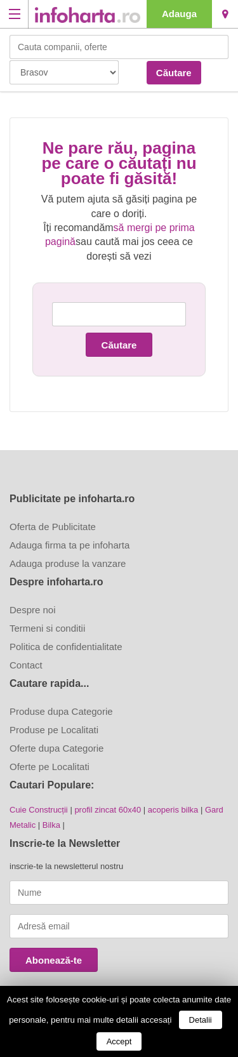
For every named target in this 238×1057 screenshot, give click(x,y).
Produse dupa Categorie (61, 711)
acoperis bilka (173, 809)
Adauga (179, 13)
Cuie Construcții (39, 809)
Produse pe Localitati (54, 729)
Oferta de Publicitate (53, 526)
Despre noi (33, 609)
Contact (26, 665)
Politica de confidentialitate (66, 646)
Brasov (225, 14)
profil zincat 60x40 (107, 809)
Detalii (200, 1020)
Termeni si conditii (47, 628)
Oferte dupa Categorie (56, 748)
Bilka (51, 825)
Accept (119, 1041)
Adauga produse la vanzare (68, 563)
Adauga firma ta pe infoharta (69, 545)
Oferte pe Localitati (49, 766)
